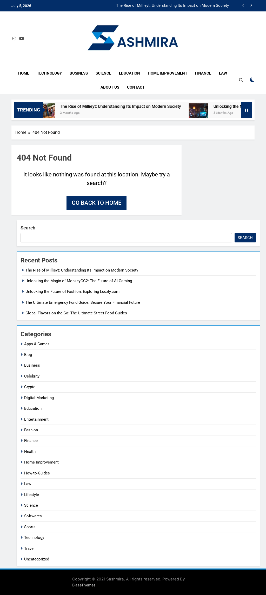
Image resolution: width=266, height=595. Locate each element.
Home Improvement (167, 73)
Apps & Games (37, 344)
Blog (28, 354)
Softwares (33, 516)
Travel (29, 548)
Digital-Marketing (39, 397)
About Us (110, 87)
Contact (136, 87)
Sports (30, 527)
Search (28, 227)
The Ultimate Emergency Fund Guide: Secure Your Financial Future (82, 302)
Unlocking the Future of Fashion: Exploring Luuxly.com (72, 291)
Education (129, 73)
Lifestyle (31, 494)
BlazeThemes (84, 585)
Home (23, 73)
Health (30, 451)
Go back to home (96, 203)
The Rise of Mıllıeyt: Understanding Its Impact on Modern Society (172, 6)
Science (103, 73)
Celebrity (31, 376)
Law (223, 73)
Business (79, 73)
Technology (49, 73)
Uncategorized (36, 559)
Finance (203, 73)
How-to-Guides (37, 473)
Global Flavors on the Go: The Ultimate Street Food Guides (76, 313)
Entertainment (36, 419)
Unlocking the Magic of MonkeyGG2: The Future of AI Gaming (78, 281)
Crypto (30, 387)
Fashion (31, 430)
